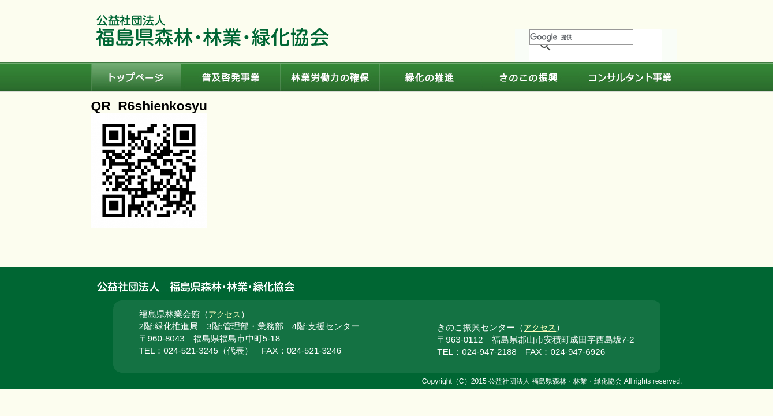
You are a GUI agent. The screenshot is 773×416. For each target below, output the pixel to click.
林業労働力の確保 (329, 77)
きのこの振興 (528, 77)
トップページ (136, 77)
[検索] (581, 37)
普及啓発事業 (230, 77)
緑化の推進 (429, 77)
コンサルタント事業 (630, 77)
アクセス (224, 314)
